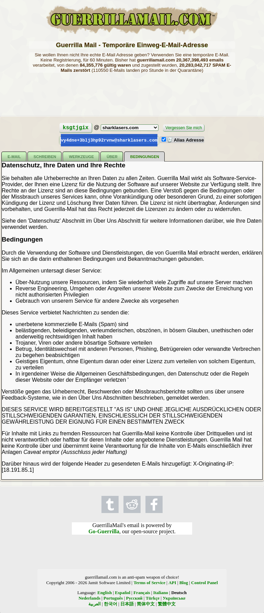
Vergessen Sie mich (183, 127)
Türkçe (153, 597)
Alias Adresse (185, 140)
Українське (174, 597)
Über (112, 156)
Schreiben (45, 156)
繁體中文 (167, 603)
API (172, 582)
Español (122, 592)
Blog (183, 582)
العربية (94, 603)
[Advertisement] (132, 93)
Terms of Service (149, 582)
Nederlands (89, 597)
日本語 (127, 603)
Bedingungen (144, 156)
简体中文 (146, 603)
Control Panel (204, 582)
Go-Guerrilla (103, 531)
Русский (134, 597)
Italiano (160, 592)
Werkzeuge (81, 156)
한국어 (110, 603)
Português (113, 597)
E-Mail (14, 156)
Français (141, 592)
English (104, 592)
